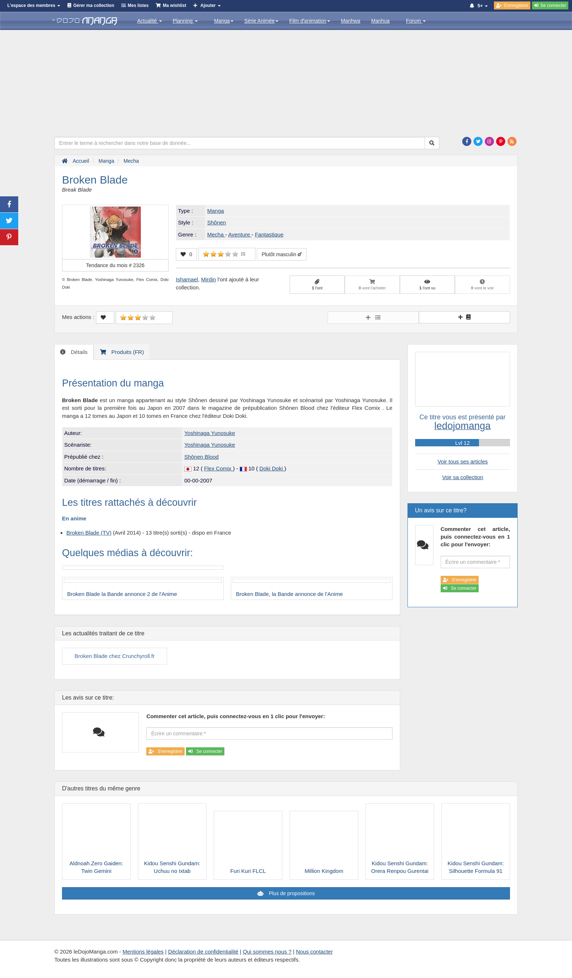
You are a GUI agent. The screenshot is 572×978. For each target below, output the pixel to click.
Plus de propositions (291, 893)
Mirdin (208, 279)
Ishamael (187, 279)
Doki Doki (271, 468)
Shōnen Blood (201, 457)
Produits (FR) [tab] (127, 352)
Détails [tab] (78, 352)
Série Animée (261, 21)
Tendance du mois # (115, 265)
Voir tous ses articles (462, 461)
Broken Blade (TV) (88, 533)
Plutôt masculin (282, 254)
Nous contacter (314, 951)
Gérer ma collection (93, 5)
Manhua (380, 21)
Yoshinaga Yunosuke (209, 433)
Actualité (149, 21)
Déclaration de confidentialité (203, 951)
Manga (223, 21)
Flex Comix (218, 468)
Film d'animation (309, 21)
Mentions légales (143, 951)
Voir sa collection (462, 477)
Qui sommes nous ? (267, 951)
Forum (416, 21)
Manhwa (350, 21)
